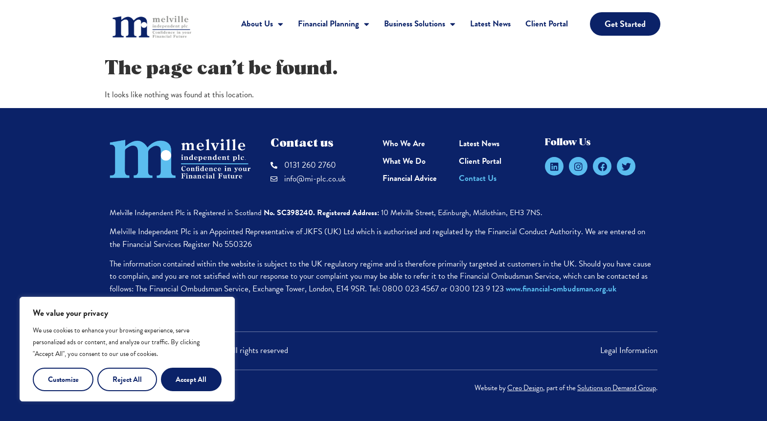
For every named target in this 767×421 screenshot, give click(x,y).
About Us (262, 24)
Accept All (191, 379)
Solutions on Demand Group (616, 387)
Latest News (490, 24)
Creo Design (525, 387)
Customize (63, 379)
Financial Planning (333, 24)
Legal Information (628, 350)
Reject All (127, 379)
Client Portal (546, 24)
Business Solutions (419, 24)
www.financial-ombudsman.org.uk (561, 289)
